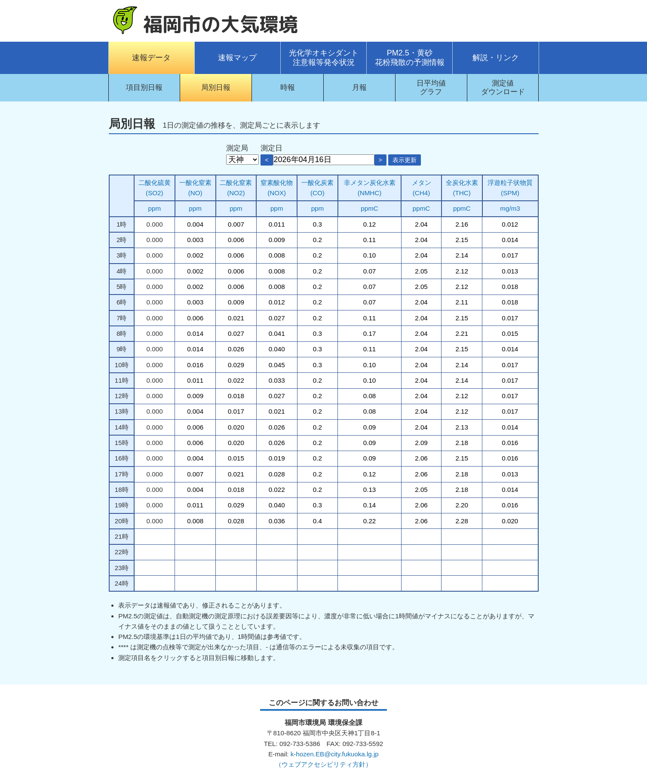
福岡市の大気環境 (220, 24)
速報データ (151, 57)
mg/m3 (510, 208)
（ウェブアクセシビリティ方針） (323, 764)
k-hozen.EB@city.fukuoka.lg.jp (335, 754)
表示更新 (404, 160)
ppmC (369, 208)
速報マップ (237, 57)
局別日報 (215, 87)
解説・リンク (495, 57)
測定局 (237, 148)
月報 (359, 87)
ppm (154, 208)
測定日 (271, 148)
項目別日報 (144, 87)
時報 (287, 87)
